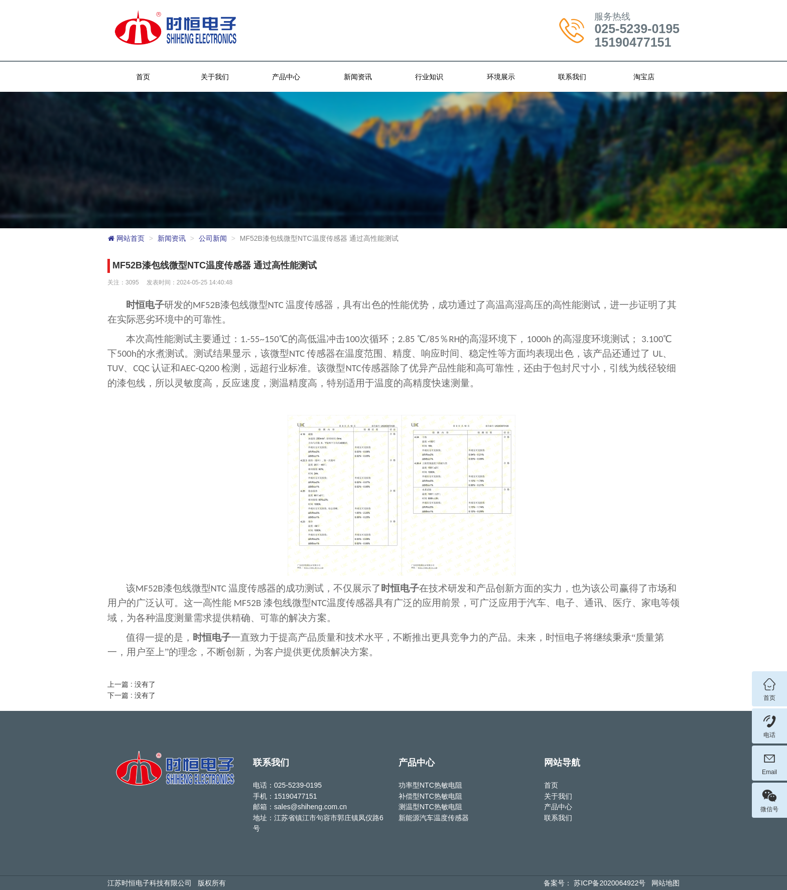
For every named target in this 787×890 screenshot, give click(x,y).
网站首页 (126, 238)
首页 (143, 77)
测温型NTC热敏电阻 (430, 807)
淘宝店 (643, 77)
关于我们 (215, 77)
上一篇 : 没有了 (131, 684)
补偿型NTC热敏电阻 (430, 796)
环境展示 (501, 77)
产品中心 (286, 77)
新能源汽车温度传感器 (434, 818)
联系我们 (572, 77)
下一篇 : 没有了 (131, 695)
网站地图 (665, 883)
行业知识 (429, 77)
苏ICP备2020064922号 (609, 883)
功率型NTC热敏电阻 (430, 785)
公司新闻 (213, 238)
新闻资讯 (358, 77)
